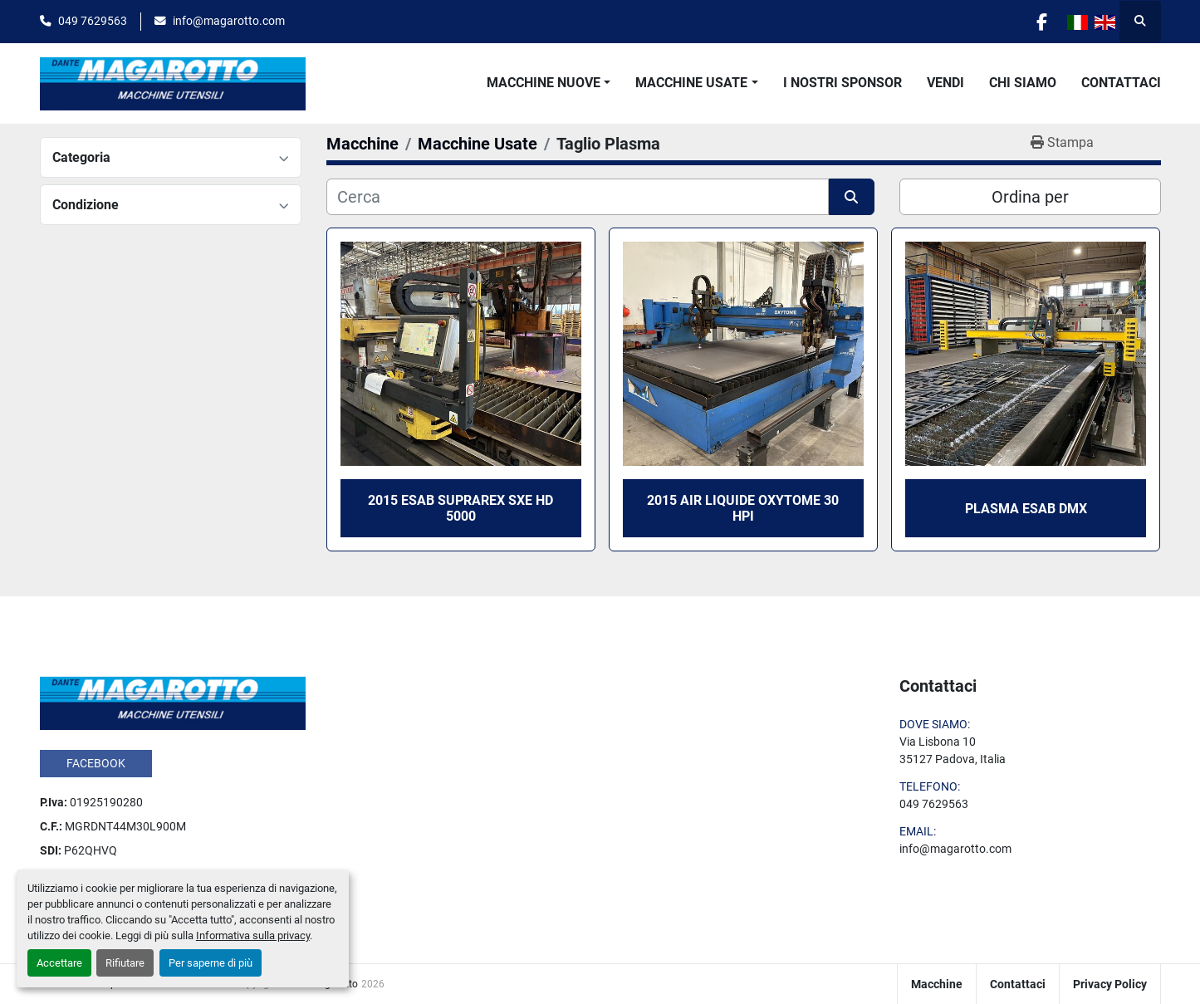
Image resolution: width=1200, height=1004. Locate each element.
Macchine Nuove (543, 83)
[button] (548, 83)
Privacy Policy (1110, 984)
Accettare (59, 963)
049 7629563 (92, 20)
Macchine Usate (691, 83)
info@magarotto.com (229, 20)
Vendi (945, 83)
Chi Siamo (1022, 83)
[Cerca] (577, 197)
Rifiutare (124, 963)
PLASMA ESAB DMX (1026, 509)
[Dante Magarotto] (173, 702)
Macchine (936, 984)
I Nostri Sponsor (842, 83)
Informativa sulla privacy (253, 935)
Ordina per (1030, 197)
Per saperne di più (210, 963)
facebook (95, 763)
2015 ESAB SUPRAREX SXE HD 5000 (460, 508)
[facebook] (1042, 21)
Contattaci (1121, 83)
